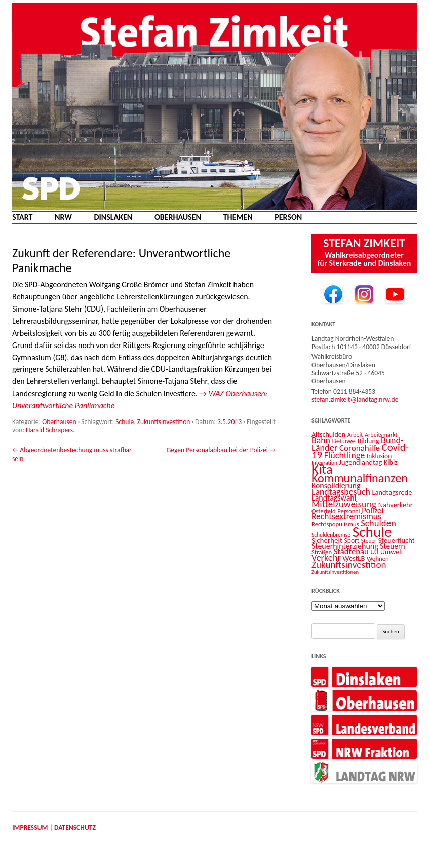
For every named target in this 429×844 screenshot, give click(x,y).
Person (288, 217)
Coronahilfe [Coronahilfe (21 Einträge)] (359, 448)
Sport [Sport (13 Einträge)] (352, 540)
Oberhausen (177, 217)
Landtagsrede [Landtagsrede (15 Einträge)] (392, 492)
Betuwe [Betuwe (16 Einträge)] (344, 440)
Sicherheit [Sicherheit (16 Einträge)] (326, 540)
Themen (238, 217)
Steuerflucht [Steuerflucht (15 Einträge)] (396, 540)
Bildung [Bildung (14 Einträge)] (368, 441)
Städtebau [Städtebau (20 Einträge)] (351, 551)
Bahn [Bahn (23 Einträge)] (320, 440)
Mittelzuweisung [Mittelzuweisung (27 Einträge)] (343, 504)
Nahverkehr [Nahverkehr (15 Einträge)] (395, 504)
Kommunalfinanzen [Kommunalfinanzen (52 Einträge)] (359, 478)
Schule (124, 421)
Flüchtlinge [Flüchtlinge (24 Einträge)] (344, 455)
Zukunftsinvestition (163, 421)
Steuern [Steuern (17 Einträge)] (392, 546)
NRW (63, 217)
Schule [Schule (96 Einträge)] (372, 532)
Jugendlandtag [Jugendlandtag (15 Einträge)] (360, 462)
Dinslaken (113, 217)
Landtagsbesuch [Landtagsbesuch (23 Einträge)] (340, 491)
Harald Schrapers (49, 430)
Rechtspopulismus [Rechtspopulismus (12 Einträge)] (335, 524)
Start (22, 217)
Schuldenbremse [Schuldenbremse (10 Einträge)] (330, 535)
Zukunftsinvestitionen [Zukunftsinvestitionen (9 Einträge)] (335, 572)
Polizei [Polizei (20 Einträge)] (372, 510)
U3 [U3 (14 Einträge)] (374, 552)
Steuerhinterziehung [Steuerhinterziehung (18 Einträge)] (344, 546)
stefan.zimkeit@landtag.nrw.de (355, 399)
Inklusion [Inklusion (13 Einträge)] (379, 456)
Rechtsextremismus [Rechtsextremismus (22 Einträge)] (346, 516)
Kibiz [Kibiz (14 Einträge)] (391, 462)
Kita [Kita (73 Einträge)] (322, 469)
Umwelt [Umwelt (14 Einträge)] (391, 552)
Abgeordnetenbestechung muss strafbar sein (72, 454)
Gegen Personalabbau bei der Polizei (221, 450)
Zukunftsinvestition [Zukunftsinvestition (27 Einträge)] (348, 564)
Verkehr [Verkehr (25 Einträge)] (326, 557)
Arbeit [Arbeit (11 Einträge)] (355, 434)
